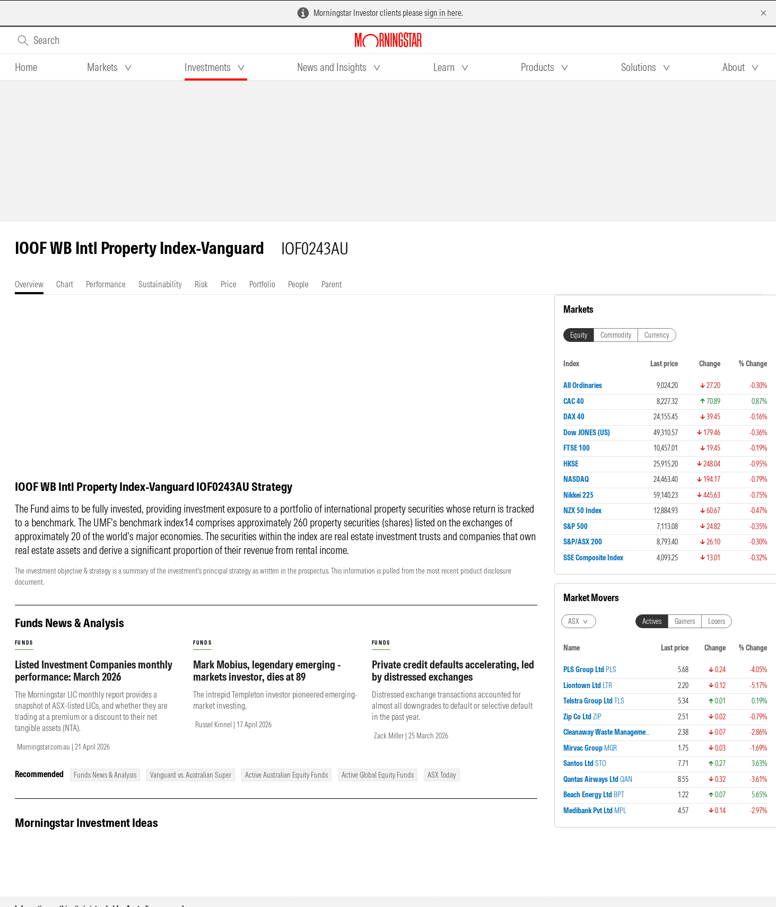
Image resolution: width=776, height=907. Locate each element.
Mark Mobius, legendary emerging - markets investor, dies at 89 (267, 681)
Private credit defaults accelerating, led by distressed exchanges (453, 681)
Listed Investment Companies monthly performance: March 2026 (93, 681)
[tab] (26, 67)
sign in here (442, 12)
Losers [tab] (716, 401)
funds (24, 653)
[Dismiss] (764, 13)
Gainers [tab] (685, 401)
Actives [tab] (651, 401)
